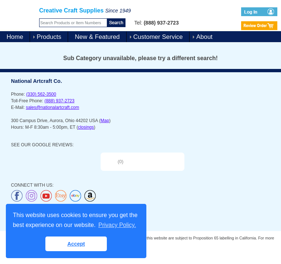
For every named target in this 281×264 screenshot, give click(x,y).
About (204, 36)
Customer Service (158, 36)
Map (105, 120)
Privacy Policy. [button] (117, 225)
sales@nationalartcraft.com (52, 107)
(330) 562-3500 (41, 94)
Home (15, 36)
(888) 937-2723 (59, 100)
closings (86, 127)
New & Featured (97, 36)
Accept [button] (76, 244)
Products (49, 36)
